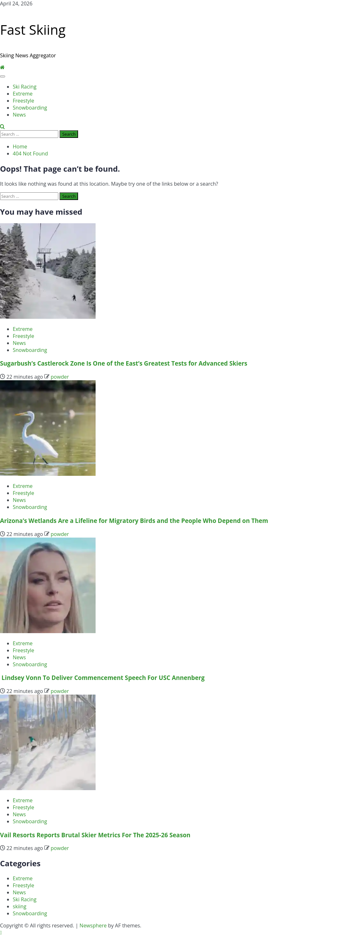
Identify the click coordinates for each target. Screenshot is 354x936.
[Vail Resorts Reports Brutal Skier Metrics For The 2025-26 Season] (48, 788)
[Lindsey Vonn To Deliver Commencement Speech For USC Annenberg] (48, 631)
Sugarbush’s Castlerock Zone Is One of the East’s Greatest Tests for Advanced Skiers (123, 363)
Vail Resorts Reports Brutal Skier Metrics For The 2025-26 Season (95, 835)
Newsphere (93, 925)
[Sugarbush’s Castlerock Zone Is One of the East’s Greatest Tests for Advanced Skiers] (48, 316)
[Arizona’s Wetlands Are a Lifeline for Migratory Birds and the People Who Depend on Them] (48, 473)
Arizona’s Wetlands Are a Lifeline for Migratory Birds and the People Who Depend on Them (134, 521)
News (19, 114)
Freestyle (23, 100)
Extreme (23, 93)
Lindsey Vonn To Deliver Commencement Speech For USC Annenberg (102, 678)
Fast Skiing (33, 29)
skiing (19, 906)
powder (60, 376)
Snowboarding (30, 107)
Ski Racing (24, 86)
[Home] (2, 67)
